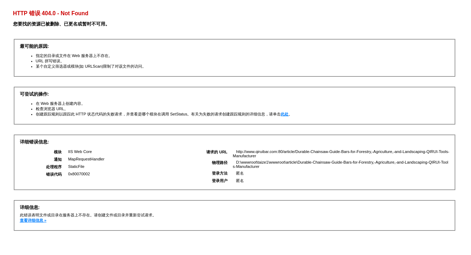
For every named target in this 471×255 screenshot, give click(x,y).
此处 (284, 114)
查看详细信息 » (33, 220)
